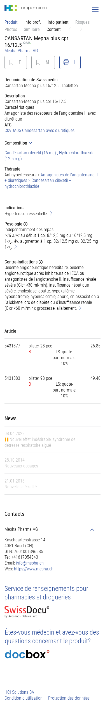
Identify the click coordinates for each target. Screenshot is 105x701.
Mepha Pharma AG (21, 50)
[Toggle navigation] (95, 9)
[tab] (52, 143)
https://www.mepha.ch (33, 569)
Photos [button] (10, 29)
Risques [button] (82, 22)
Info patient (58, 22)
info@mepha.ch (30, 563)
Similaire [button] (32, 29)
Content (53, 29)
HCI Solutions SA (19, 692)
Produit (11, 22)
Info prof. (32, 22)
